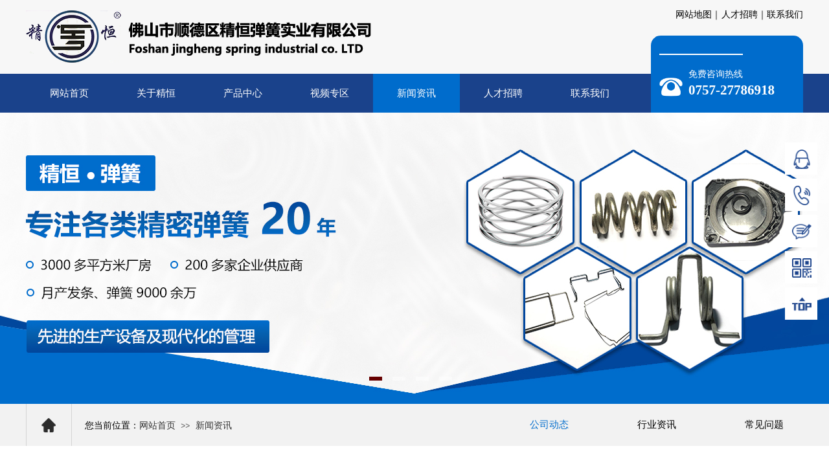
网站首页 (69, 93)
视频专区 (329, 93)
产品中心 (242, 93)
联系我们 (590, 93)
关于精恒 (156, 93)
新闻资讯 (416, 93)
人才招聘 (503, 93)
